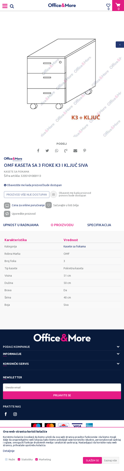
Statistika (27, 459)
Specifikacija (99, 225)
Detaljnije (9, 450)
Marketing (45, 459)
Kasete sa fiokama (16, 171)
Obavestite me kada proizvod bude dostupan (33, 185)
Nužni (12, 459)
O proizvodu (62, 225)
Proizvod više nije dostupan (27, 194)
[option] (62, 78)
